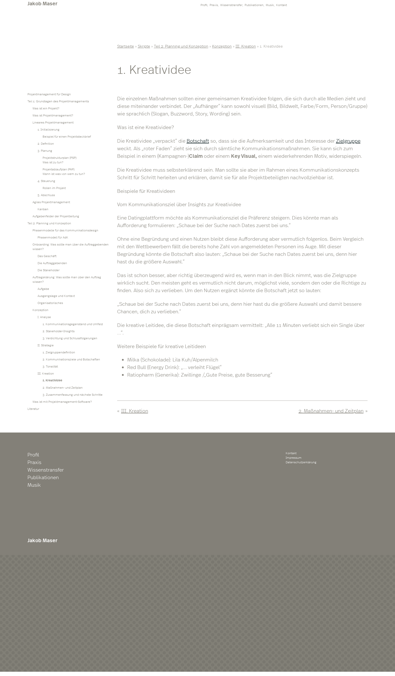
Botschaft (198, 140)
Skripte (144, 46)
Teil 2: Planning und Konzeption (181, 46)
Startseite (125, 46)
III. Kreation (246, 46)
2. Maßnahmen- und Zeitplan (331, 410)
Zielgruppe (348, 140)
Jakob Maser (42, 3)
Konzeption (222, 46)
